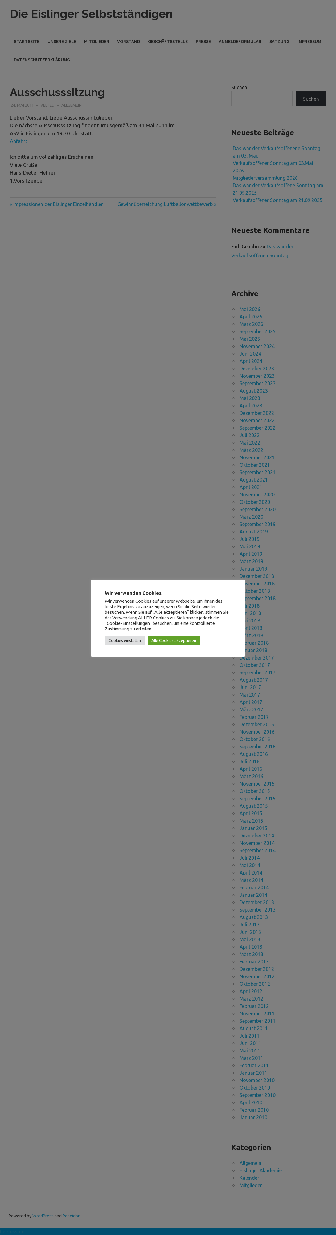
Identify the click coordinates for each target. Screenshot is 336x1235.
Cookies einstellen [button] (125, 640)
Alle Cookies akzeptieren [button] (173, 640)
